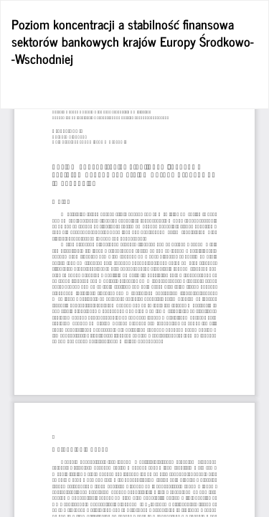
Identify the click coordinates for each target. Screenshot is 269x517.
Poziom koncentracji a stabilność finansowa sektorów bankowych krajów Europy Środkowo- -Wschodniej (132, 41)
